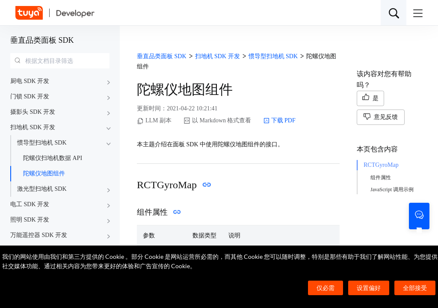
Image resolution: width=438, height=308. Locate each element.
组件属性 (380, 178)
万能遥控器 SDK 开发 (38, 235)
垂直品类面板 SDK (42, 40)
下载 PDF (279, 121)
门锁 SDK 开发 (29, 96)
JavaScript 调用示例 (392, 189)
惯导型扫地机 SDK (42, 142)
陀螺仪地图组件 (44, 173)
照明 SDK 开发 (29, 219)
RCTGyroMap (381, 165)
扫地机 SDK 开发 (32, 127)
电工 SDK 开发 (29, 204)
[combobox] (60, 60)
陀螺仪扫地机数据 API (52, 158)
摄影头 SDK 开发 (32, 112)
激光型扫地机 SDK (42, 189)
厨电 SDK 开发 (29, 81)
